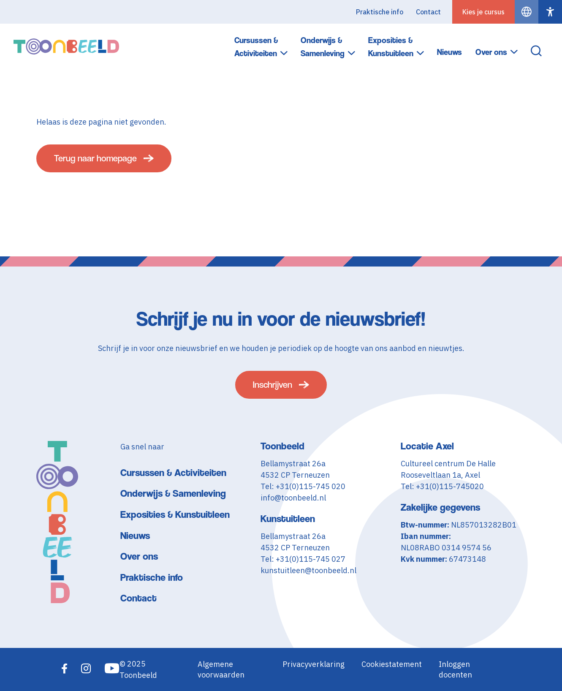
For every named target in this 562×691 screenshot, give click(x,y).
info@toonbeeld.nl (293, 498)
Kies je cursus (483, 12)
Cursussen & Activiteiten (256, 46)
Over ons (491, 52)
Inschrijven (272, 384)
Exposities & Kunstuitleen (390, 46)
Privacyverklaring (313, 664)
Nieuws (449, 52)
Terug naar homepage (95, 158)
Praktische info (379, 12)
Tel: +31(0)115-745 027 (303, 559)
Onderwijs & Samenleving (323, 46)
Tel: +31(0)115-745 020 (303, 486)
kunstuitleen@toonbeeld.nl (308, 570)
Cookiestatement (391, 664)
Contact (428, 12)
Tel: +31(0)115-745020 (442, 486)
